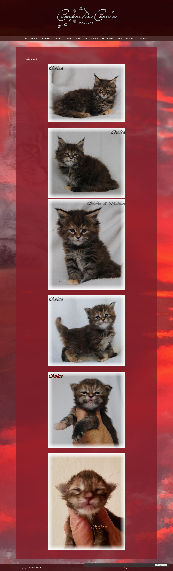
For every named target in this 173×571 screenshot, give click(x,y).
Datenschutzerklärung (144, 568)
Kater (57, 38)
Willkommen (30, 38)
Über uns (45, 38)
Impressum (128, 568)
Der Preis (144, 38)
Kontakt (130, 38)
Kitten (94, 38)
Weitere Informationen (145, 565)
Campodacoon (46, 568)
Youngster (81, 38)
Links (119, 38)
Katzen (68, 38)
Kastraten (107, 38)
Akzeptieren (161, 565)
